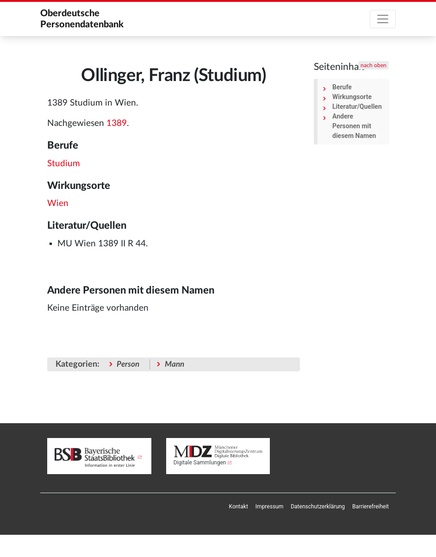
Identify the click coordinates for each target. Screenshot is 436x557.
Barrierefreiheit (370, 506)
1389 (116, 123)
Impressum (269, 506)
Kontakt (238, 506)
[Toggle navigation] (383, 19)
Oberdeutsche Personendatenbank (82, 19)
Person (128, 364)
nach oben (373, 65)
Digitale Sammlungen (200, 462)
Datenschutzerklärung (318, 506)
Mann (174, 364)
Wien (58, 203)
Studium (63, 163)
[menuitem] (238, 506)
